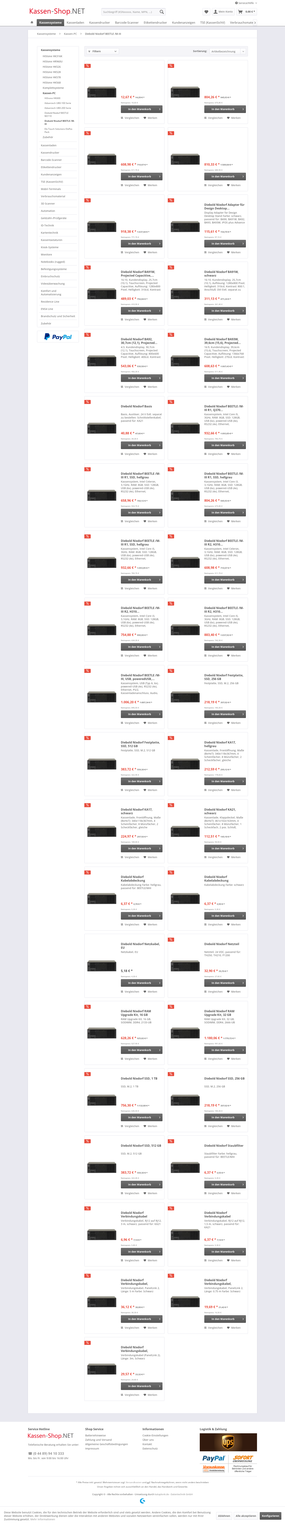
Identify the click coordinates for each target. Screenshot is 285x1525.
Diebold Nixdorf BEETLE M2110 (57, 114)
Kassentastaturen (51, 240)
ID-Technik (47, 225)
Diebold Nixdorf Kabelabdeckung (133, 878)
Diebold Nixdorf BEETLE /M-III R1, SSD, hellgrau (140, 475)
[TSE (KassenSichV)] (213, 22)
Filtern (94, 51)
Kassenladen (49, 145)
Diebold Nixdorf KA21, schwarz (220, 811)
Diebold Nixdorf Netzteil (221, 944)
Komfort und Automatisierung (51, 292)
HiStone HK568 (52, 82)
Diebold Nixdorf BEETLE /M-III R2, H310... (224, 542)
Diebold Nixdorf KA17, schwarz (136, 811)
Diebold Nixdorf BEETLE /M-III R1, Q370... (224, 408)
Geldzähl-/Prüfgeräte (54, 218)
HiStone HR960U (53, 61)
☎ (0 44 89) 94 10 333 (46, 1453)
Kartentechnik (49, 232)
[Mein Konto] (223, 11)
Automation (48, 211)
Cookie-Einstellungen (155, 1435)
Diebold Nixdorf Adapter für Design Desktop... (224, 206)
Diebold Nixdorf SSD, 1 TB (139, 1078)
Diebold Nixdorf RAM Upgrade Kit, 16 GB (136, 1013)
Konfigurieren (270, 1516)
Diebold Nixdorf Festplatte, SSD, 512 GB (140, 744)
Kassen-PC (49, 93)
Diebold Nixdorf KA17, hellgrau (220, 744)
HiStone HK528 (52, 72)
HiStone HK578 (52, 77)
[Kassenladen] (75, 22)
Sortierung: (200, 51)
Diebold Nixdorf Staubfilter (223, 1146)
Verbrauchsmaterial (53, 196)
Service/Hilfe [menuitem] (244, 3)
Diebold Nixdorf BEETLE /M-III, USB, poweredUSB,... (140, 677)
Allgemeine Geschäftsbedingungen (106, 1444)
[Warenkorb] (246, 11)
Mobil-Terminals (51, 189)
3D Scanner (48, 203)
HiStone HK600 (52, 98)
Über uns (148, 1439)
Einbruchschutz (50, 276)
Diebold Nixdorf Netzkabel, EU (140, 945)
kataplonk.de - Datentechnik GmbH (174, 1494)
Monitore (46, 254)
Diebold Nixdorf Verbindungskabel (134, 1214)
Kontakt (147, 1444)
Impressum (92, 1448)
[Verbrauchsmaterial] (244, 22)
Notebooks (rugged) (53, 261)
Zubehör (48, 137)
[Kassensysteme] (50, 22)
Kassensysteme (50, 50)
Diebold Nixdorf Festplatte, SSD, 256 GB (223, 677)
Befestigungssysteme (54, 269)
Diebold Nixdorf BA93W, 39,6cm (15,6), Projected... (222, 341)
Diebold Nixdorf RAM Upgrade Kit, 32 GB (219, 1013)
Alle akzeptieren (246, 1516)
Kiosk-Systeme (50, 247)
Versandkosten (134, 1482)
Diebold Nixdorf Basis (136, 406)
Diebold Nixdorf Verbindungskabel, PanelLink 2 (134, 1282)
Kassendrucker (50, 152)
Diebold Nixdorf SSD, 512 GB (141, 1146)
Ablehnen (224, 1516)
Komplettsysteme (53, 88)
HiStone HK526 (52, 66)
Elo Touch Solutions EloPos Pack (58, 130)
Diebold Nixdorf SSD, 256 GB (224, 1078)
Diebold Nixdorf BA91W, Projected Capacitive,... (138, 273)
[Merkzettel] (206, 11)
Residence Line (50, 301)
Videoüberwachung (53, 283)
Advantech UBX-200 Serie (58, 108)
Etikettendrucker (51, 167)
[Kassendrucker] (100, 22)
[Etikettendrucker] (155, 22)
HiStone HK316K (52, 56)
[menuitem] (133, 11)
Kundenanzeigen (51, 174)
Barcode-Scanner (51, 160)
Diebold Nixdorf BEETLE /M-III (60, 122)
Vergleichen (130, 118)
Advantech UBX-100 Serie (58, 103)
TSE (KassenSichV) (52, 181)
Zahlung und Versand (98, 1439)
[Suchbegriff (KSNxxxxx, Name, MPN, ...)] (133, 11)
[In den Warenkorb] (141, 109)
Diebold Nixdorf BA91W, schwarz (221, 273)
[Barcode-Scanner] (127, 22)
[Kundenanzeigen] (184, 22)
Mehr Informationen (42, 1519)
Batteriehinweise (95, 1435)
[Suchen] (162, 11)
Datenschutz (150, 1448)
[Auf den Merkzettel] (150, 118)
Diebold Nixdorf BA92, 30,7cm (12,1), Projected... (139, 341)
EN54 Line (47, 309)
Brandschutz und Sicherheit (58, 316)
